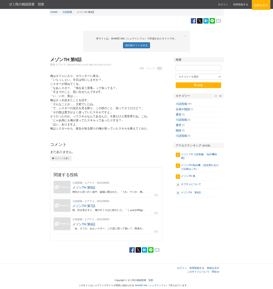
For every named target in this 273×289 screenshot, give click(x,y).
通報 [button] (142, 68)
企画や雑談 (183, 109)
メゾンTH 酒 (188, 176)
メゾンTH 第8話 (83, 187)
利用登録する (196, 268)
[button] (159, 68)
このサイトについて (198, 271)
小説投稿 (181, 103)
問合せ (215, 271)
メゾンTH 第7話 (83, 206)
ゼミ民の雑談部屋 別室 (26, 4)
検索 (198, 85)
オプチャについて (191, 184)
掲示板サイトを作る (136, 45)
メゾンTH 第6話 (83, 224)
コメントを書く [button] (61, 158)
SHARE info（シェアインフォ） (151, 285)
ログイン (223, 4)
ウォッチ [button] (150, 68)
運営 (178, 114)
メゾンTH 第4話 (191, 192)
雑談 (178, 130)
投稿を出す (213, 268)
